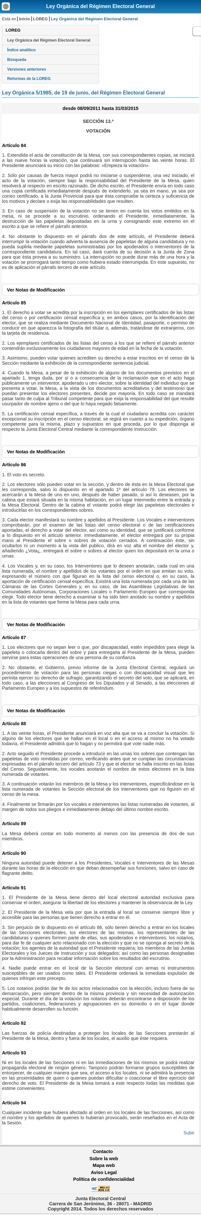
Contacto (103, 1151)
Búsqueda (16, 59)
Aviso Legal (103, 1172)
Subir (189, 1132)
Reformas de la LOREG (29, 78)
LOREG (40, 18)
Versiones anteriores (26, 69)
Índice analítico (21, 50)
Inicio (24, 18)
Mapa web (104, 1165)
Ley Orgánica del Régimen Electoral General (100, 6)
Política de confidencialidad (104, 1179)
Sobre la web (103, 1158)
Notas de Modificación (36, 289)
